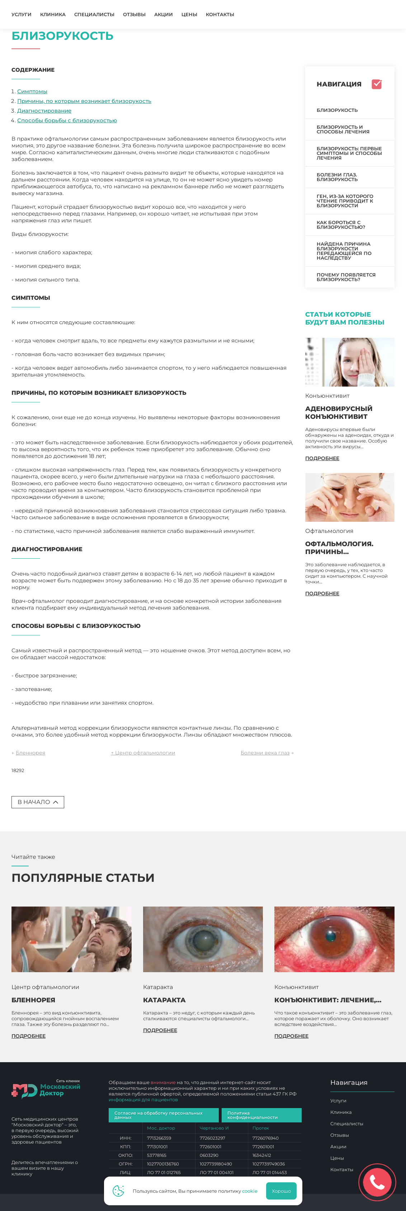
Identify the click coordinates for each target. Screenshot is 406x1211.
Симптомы (32, 91)
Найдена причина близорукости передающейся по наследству (344, 251)
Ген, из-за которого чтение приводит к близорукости (345, 200)
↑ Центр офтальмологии (143, 752)
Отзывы (134, 14)
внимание (163, 1082)
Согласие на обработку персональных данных (158, 1115)
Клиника (53, 14)
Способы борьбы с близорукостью (67, 120)
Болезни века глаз (265, 752)
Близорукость (337, 110)
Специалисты (94, 14)
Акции (163, 14)
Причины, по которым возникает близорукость (84, 101)
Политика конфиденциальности (252, 1115)
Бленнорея (30, 752)
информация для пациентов (143, 1099)
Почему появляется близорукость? (346, 277)
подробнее (322, 458)
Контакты (220, 14)
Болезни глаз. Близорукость (337, 177)
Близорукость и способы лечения (343, 129)
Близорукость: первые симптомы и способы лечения (349, 153)
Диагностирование (44, 110)
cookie (250, 1191)
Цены (189, 14)
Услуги (21, 14)
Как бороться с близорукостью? (341, 224)
